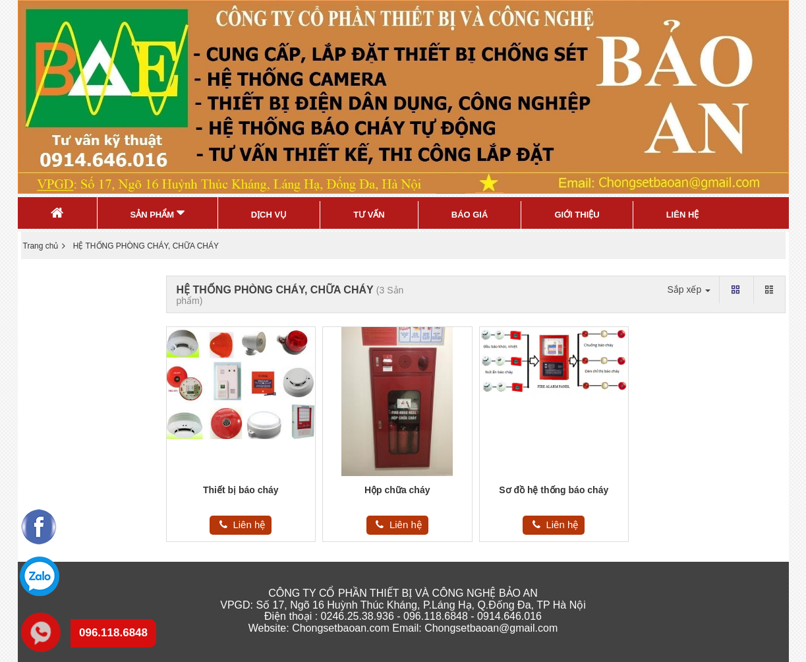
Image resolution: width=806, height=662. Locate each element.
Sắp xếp (688, 289)
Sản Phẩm (157, 213)
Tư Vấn (369, 215)
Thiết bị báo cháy (241, 490)
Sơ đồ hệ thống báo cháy (553, 490)
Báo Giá (469, 215)
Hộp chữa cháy (397, 490)
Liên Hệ (682, 215)
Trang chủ (41, 246)
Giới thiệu (576, 215)
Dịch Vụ (269, 215)
